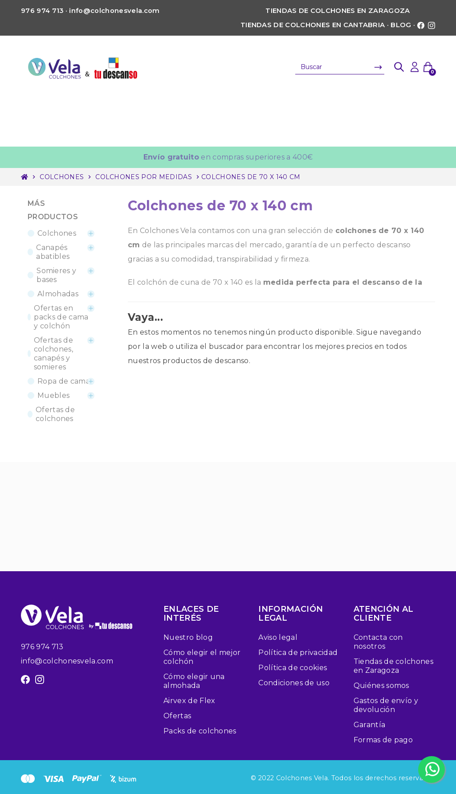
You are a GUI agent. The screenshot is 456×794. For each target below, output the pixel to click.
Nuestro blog (188, 637)
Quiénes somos (381, 685)
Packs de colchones (199, 731)
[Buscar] (339, 66)
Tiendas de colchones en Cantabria (312, 25)
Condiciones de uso (294, 683)
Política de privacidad (298, 652)
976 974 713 (42, 647)
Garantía (370, 724)
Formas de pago (383, 740)
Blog (401, 25)
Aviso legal (277, 637)
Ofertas (177, 716)
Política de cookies (292, 667)
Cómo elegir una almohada (194, 681)
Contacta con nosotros (378, 642)
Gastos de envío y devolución (386, 705)
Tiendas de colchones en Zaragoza (337, 11)
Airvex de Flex (189, 700)
